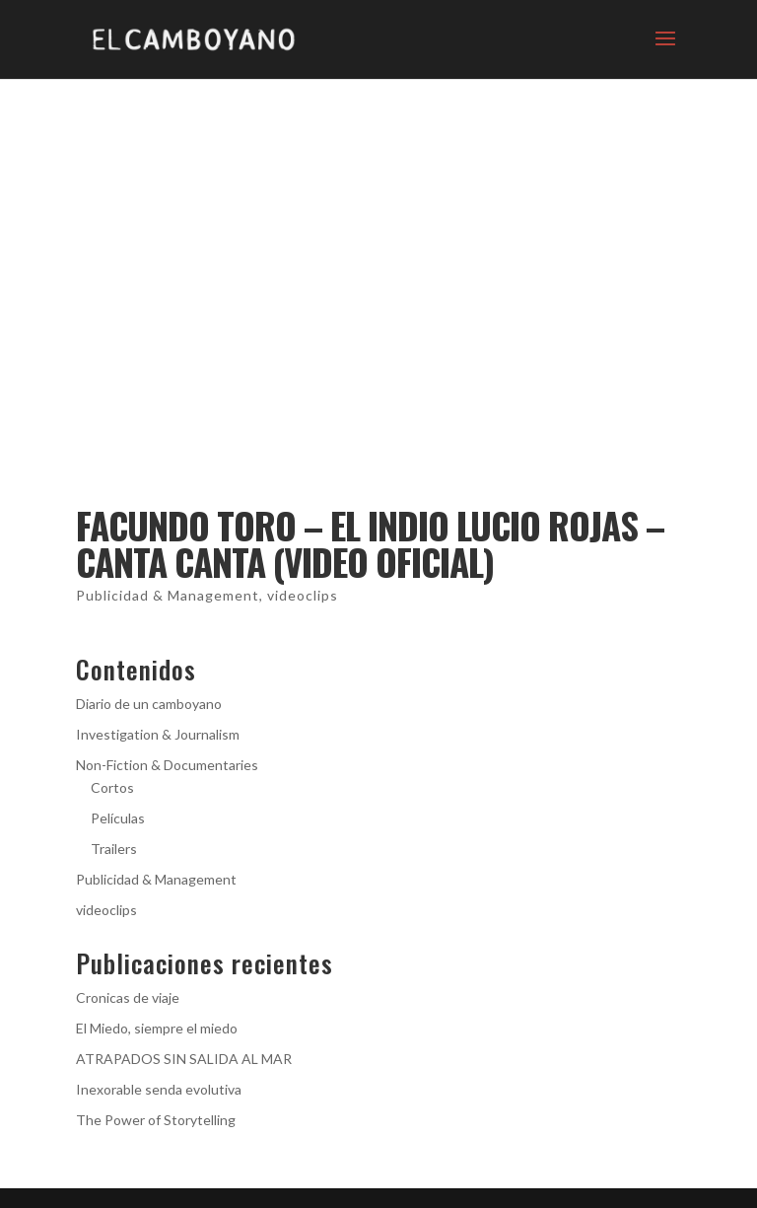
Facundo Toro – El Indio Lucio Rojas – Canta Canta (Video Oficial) (370, 543)
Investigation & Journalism (158, 734)
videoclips (302, 595)
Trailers (114, 848)
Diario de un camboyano (149, 703)
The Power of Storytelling (156, 1119)
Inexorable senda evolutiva (158, 1089)
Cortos (112, 787)
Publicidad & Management (167, 595)
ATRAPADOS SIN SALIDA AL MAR (184, 1058)
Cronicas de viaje (127, 997)
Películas (118, 818)
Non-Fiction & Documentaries (167, 764)
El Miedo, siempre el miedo (157, 1028)
